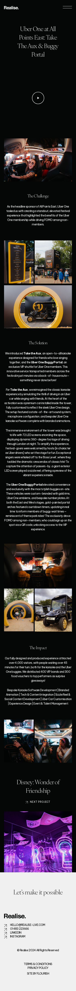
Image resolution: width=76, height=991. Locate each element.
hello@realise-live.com (27, 925)
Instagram (17, 936)
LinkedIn (15, 932)
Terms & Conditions (38, 964)
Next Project (40, 806)
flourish (43, 973)
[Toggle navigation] (67, 7)
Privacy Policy (38, 968)
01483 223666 (19, 929)
